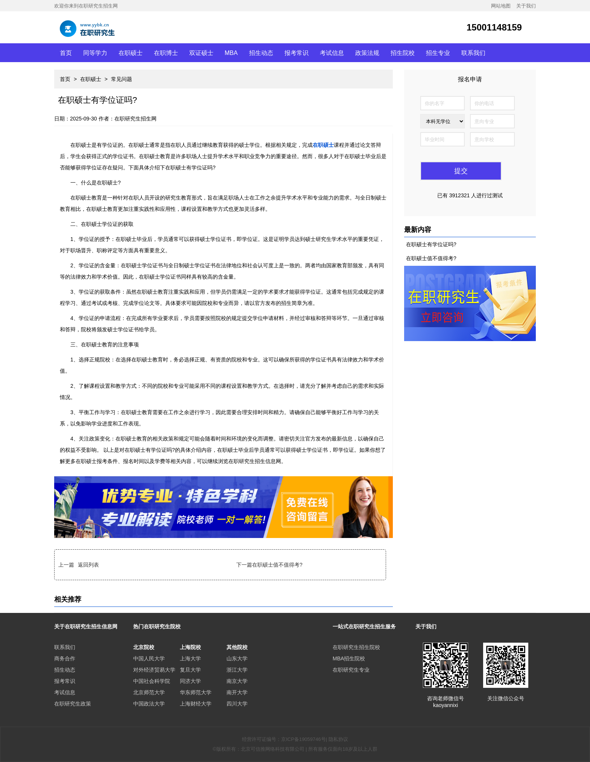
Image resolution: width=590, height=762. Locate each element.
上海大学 (190, 658)
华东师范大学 (195, 692)
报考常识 (296, 53)
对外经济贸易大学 (154, 669)
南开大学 (237, 692)
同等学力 (95, 53)
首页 (66, 53)
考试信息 (332, 53)
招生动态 (261, 53)
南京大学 (237, 681)
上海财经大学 (195, 703)
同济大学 (190, 681)
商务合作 (64, 658)
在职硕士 (131, 53)
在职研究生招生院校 (356, 647)
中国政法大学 (149, 703)
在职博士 (166, 53)
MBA (231, 53)
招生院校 (403, 53)
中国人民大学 (149, 658)
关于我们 (526, 5)
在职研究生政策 (72, 703)
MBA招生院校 (349, 658)
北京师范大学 (149, 692)
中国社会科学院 (151, 681)
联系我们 (473, 53)
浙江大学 (237, 669)
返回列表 (88, 564)
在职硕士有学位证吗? (431, 244)
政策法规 (367, 53)
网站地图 (501, 5)
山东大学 (237, 658)
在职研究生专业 (351, 669)
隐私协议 (338, 739)
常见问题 (121, 79)
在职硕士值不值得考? (277, 564)
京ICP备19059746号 (303, 739)
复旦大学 (190, 669)
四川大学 (237, 703)
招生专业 (438, 53)
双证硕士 (201, 53)
